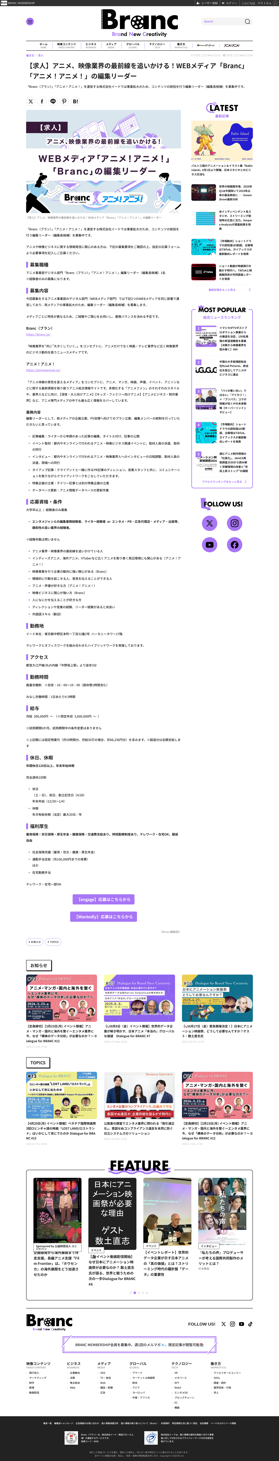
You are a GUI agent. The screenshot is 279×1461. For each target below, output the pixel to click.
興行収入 (34, 1372)
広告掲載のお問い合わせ (87, 1422)
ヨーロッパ (138, 1392)
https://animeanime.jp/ (43, 370)
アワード (137, 1372)
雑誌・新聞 (106, 1387)
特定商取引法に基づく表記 (184, 1422)
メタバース (180, 1377)
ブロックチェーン (184, 1397)
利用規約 (165, 1422)
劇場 (31, 1387)
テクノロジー (157, 46)
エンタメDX (181, 1392)
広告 (102, 1392)
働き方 (181, 46)
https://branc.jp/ (38, 334)
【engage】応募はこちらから (104, 899)
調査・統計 (220, 1382)
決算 (72, 1377)
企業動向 (75, 1372)
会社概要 (204, 1422)
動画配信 (34, 1392)
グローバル (133, 46)
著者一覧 (47, 1422)
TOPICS (54, 941)
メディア (111, 46)
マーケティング (37, 1377)
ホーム (44, 46)
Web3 (177, 1387)
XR (176, 1372)
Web (102, 1382)
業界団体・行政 (222, 1387)
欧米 (134, 1382)
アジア (136, 1387)
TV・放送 (105, 1377)
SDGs (217, 1377)
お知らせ (36, 941)
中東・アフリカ (141, 1397)
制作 (31, 1382)
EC (176, 1402)
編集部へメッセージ (63, 1422)
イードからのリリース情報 (223, 1422)
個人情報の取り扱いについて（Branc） (140, 1422)
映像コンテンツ (66, 46)
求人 (216, 1392)
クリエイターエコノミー (227, 1372)
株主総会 (75, 1382)
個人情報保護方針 (109, 1422)
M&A (72, 1387)
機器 (176, 1407)
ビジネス (91, 46)
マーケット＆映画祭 (143, 1377)
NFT (176, 1382)
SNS (102, 1372)
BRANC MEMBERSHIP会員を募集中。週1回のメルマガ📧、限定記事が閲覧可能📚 (139, 1344)
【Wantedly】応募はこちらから (103, 916)
